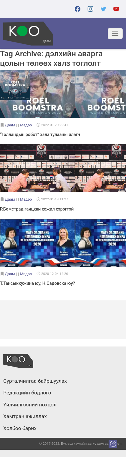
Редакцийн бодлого (27, 393)
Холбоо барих (20, 428)
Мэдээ (26, 125)
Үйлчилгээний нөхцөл (30, 404)
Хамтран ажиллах (25, 416)
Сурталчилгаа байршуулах (35, 381)
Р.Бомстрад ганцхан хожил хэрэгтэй (37, 209)
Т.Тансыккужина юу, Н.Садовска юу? (37, 283)
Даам (10, 125)
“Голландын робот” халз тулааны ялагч (40, 134)
